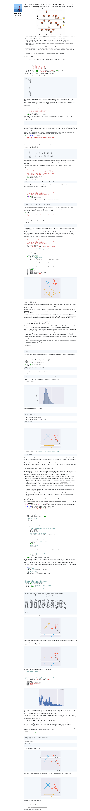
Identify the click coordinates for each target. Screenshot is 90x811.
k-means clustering (38, 728)
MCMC (67, 471)
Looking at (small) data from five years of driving (37, 807)
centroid (58, 725)
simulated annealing (51, 317)
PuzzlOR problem (37, 6)
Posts (15, 15)
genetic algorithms (61, 317)
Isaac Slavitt (17, 13)
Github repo (30, 503)
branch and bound (71, 316)
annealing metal (43, 472)
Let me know (38, 809)
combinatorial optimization (53, 304)
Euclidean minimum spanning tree (66, 309)
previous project (53, 501)
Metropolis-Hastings (58, 483)
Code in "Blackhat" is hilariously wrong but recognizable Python (38, 804)
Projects (19, 15)
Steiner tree (26, 311)
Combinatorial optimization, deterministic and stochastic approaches (44, 4)
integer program (47, 325)
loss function (54, 99)
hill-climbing (64, 482)
